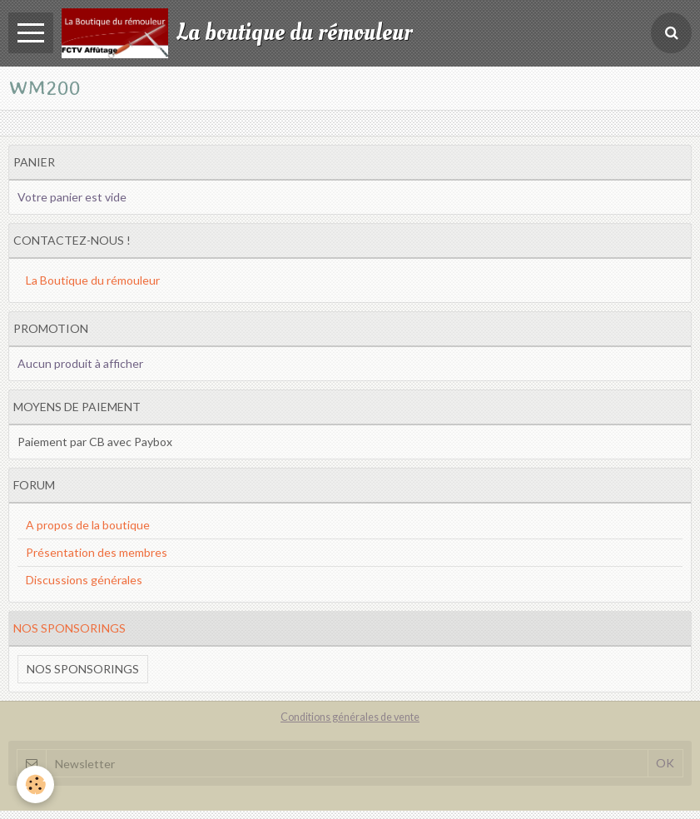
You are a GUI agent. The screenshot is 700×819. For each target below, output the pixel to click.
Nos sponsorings (83, 669)
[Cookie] (35, 784)
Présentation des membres (96, 552)
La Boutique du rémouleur (93, 280)
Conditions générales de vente (350, 717)
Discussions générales (84, 580)
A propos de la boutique (88, 525)
